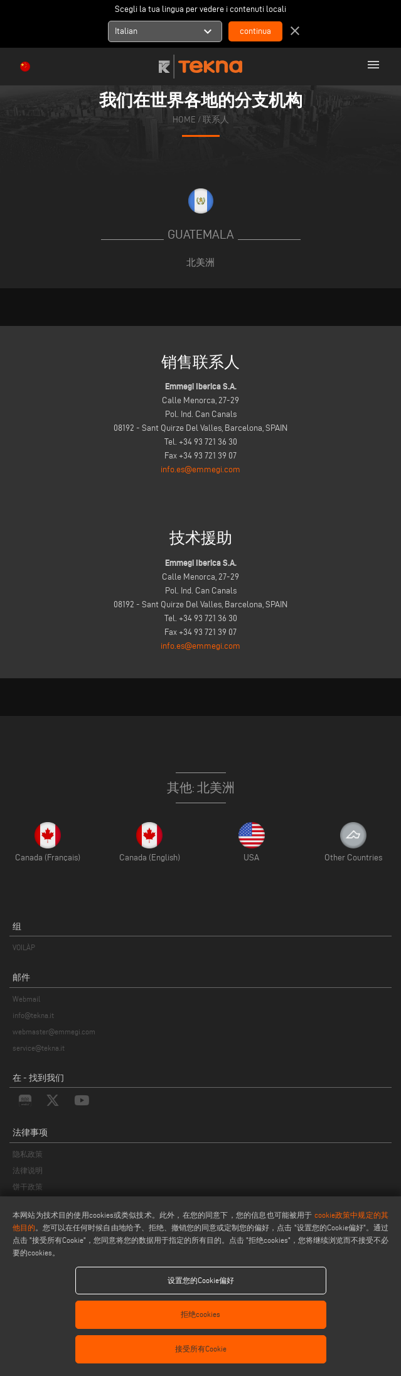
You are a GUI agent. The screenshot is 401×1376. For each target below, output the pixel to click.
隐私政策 (28, 1154)
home (184, 119)
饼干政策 (28, 1187)
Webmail (26, 999)
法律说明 (28, 1170)
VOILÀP (24, 947)
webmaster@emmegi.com (54, 1031)
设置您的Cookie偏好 (201, 1280)
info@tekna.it (33, 1015)
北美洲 (200, 262)
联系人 (216, 119)
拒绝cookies (200, 1314)
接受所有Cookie (201, 1349)
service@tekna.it (39, 1048)
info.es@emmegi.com (200, 469)
